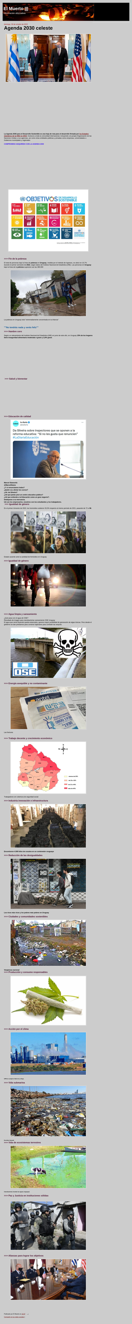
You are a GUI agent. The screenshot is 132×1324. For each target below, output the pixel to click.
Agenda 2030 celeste (28, 28)
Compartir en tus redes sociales (14, 1317)
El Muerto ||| (16, 8)
